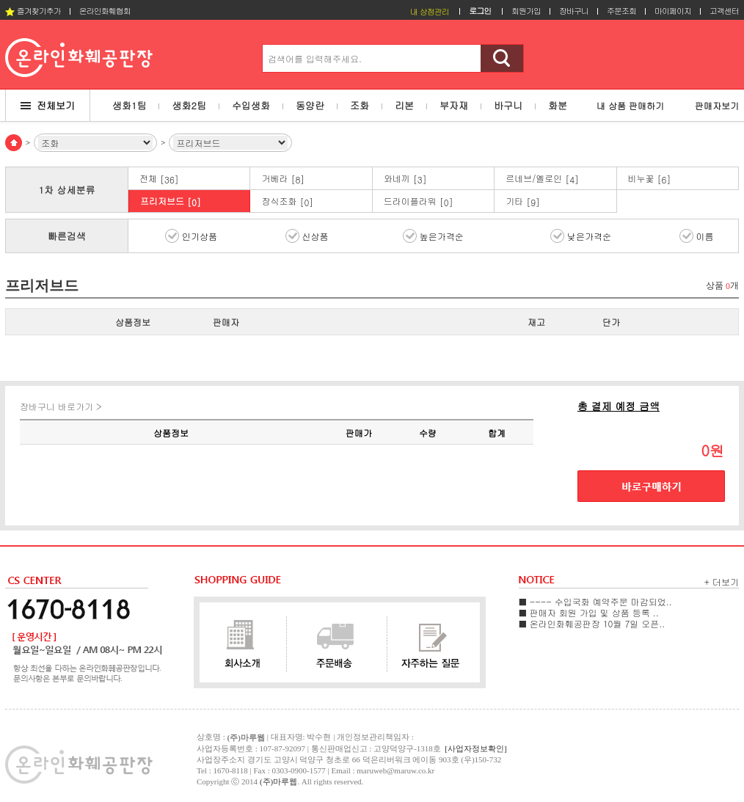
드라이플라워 (418, 201)
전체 (159, 178)
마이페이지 (672, 10)
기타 (523, 201)
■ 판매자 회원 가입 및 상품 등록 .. (589, 612)
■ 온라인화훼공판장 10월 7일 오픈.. (592, 623)
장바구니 (573, 10)
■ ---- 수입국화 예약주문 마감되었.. (595, 601)
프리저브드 (170, 201)
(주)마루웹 (278, 781)
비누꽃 (649, 178)
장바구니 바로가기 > (61, 406)
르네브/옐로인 (542, 178)
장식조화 (287, 201)
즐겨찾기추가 (33, 10)
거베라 (282, 178)
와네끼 (405, 178)
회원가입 (526, 10)
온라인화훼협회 (105, 10)
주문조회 (621, 10)
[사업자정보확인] (475, 748)
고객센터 (724, 10)
